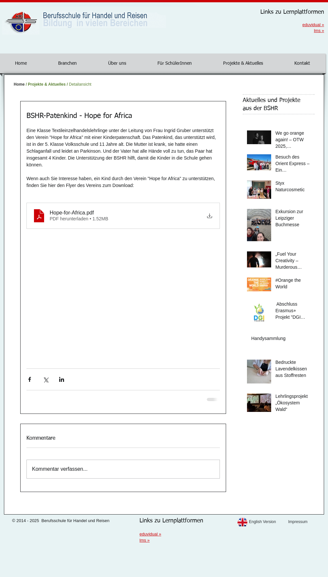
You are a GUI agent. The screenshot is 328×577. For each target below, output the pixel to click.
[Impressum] (306, 522)
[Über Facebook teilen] (29, 379)
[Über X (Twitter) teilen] (45, 379)
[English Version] (267, 522)
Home (19, 84)
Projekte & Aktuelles (47, 84)
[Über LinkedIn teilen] (61, 379)
